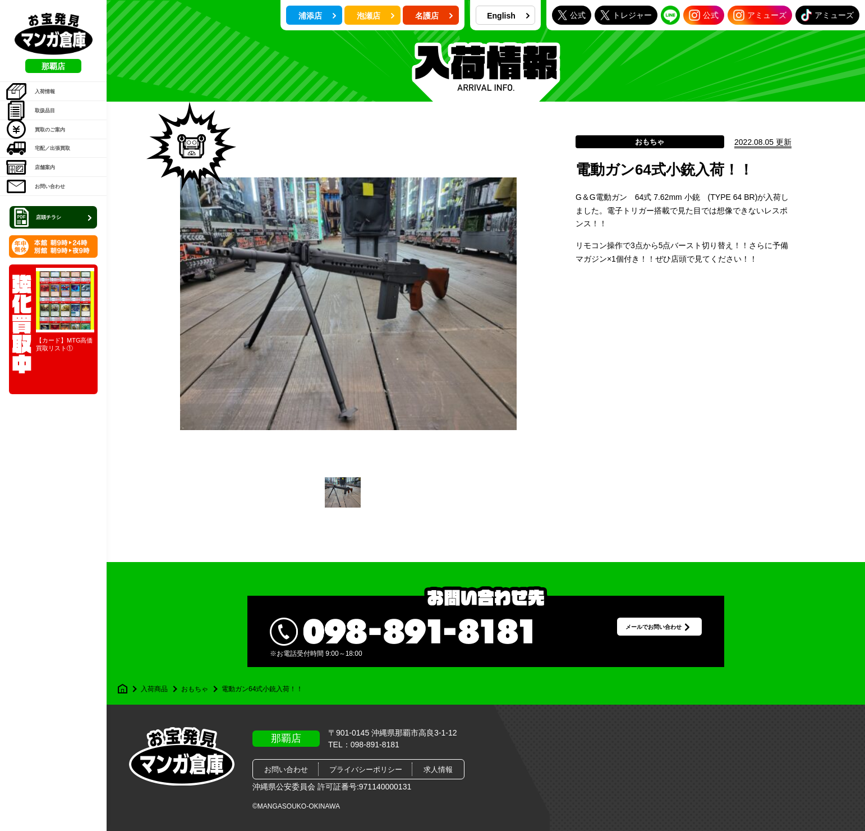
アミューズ (759, 15)
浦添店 (317, 15)
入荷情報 (40, 97)
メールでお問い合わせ (637, 631)
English (508, 15)
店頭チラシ (54, 277)
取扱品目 (40, 125)
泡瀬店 (376, 15)
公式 (572, 15)
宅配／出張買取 (51, 183)
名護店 (434, 15)
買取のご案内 (47, 154)
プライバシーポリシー (365, 769)
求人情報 (438, 769)
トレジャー (626, 15)
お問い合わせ (47, 240)
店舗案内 (40, 212)
